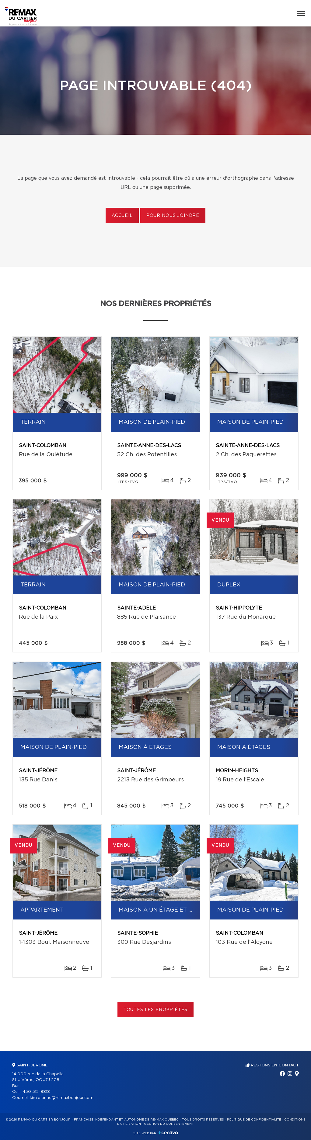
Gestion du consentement (169, 1123)
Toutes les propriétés (156, 1010)
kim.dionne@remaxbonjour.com (61, 1098)
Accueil (122, 216)
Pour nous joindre (172, 216)
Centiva (168, 1133)
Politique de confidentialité (254, 1119)
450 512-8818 (36, 1092)
